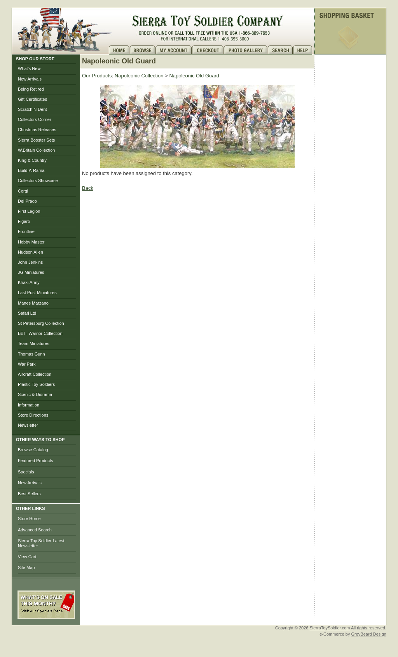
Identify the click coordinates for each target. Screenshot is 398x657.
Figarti (24, 221)
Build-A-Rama (31, 170)
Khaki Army (29, 282)
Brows (142, 50)
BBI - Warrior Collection (40, 333)
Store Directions (33, 415)
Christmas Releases (37, 129)
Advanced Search (35, 529)
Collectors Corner (34, 119)
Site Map (26, 567)
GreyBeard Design (369, 634)
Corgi (23, 191)
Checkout (208, 50)
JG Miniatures (31, 272)
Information (28, 405)
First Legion (29, 211)
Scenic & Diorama (35, 394)
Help (303, 50)
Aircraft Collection (34, 374)
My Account (173, 50)
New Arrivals (30, 79)
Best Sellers (29, 493)
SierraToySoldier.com (330, 627)
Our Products (97, 76)
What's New (29, 68)
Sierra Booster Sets (36, 140)
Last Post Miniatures (37, 292)
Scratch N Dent (32, 109)
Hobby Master (31, 242)
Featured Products (35, 460)
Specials (26, 472)
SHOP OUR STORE (35, 58)
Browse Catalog (33, 449)
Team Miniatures (33, 343)
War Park (26, 364)
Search (280, 50)
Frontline (26, 231)
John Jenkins (30, 262)
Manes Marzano (33, 303)
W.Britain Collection (36, 150)
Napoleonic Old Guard (194, 76)
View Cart (27, 556)
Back (87, 188)
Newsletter (28, 425)
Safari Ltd (27, 313)
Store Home (29, 518)
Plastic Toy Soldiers (36, 384)
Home (119, 50)
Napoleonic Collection (139, 76)
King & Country (32, 160)
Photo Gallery (246, 50)
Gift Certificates (32, 99)
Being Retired (31, 89)
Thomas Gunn (31, 354)
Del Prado (27, 201)
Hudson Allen (30, 252)
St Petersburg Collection (41, 323)
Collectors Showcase (38, 180)
